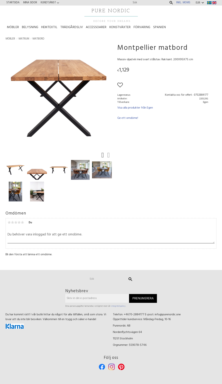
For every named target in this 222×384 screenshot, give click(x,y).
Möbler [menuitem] (13, 27)
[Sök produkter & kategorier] (150, 2)
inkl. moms (183, 3)
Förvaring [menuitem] (141, 27)
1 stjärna (9, 222)
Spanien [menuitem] (159, 27)
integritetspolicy (118, 306)
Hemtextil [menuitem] (49, 27)
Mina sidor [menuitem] (30, 3)
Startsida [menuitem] (12, 3)
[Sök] (171, 2)
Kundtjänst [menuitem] (48, 3)
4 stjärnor (19, 222)
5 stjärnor (22, 222)
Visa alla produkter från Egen (135, 107)
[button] (103, 155)
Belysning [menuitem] (30, 27)
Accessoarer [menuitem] (96, 27)
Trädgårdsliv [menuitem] (71, 27)
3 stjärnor (15, 222)
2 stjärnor (12, 222)
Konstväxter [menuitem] (120, 27)
